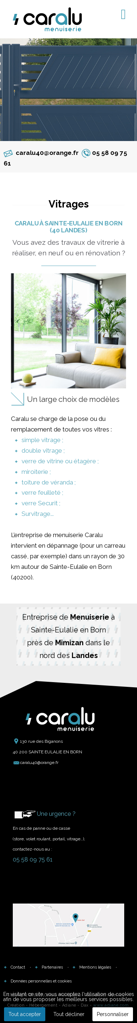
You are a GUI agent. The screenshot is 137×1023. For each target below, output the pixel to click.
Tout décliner (68, 1014)
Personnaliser (113, 1014)
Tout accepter (24, 1014)
